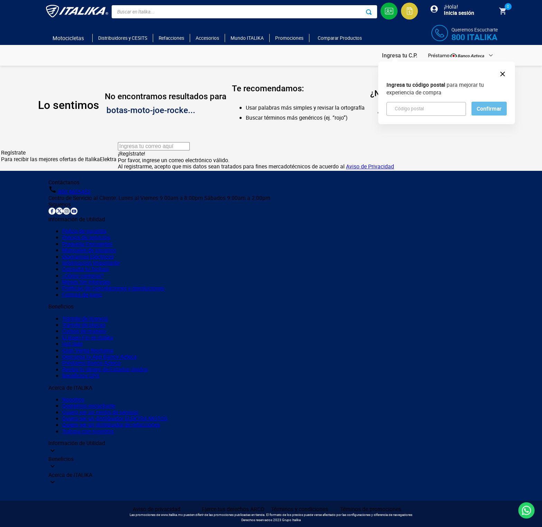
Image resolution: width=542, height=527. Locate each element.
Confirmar (489, 108)
